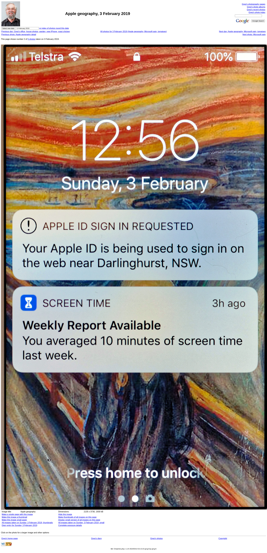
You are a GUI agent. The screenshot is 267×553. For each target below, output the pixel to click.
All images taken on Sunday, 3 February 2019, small (81, 523)
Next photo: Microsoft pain (254, 34)
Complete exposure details (70, 525)
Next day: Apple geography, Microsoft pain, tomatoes (242, 31)
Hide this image (65, 514)
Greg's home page (9, 538)
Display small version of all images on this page (79, 520)
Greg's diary (96, 538)
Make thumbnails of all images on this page (77, 517)
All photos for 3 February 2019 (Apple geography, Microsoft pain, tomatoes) (133, 31)
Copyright (223, 538)
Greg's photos (156, 538)
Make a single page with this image (17, 514)
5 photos (31, 39)
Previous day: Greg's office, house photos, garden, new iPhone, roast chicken (35, 31)
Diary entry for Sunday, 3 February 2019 (19, 525)
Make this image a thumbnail (14, 517)
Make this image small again (14, 520)
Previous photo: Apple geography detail (18, 34)
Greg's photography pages (253, 4)
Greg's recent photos (256, 10)
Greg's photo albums (256, 7)
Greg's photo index (257, 12)
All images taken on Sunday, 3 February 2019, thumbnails (27, 523)
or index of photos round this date (54, 28)
